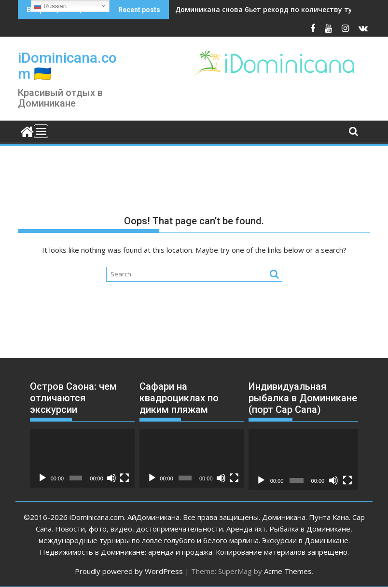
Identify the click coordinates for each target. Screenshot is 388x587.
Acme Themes (288, 571)
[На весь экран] (124, 478)
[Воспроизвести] (42, 478)
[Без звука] (111, 478)
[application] (82, 458)
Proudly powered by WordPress (129, 571)
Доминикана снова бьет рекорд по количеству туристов (276, 9)
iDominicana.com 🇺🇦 (67, 65)
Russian (50, 6)
